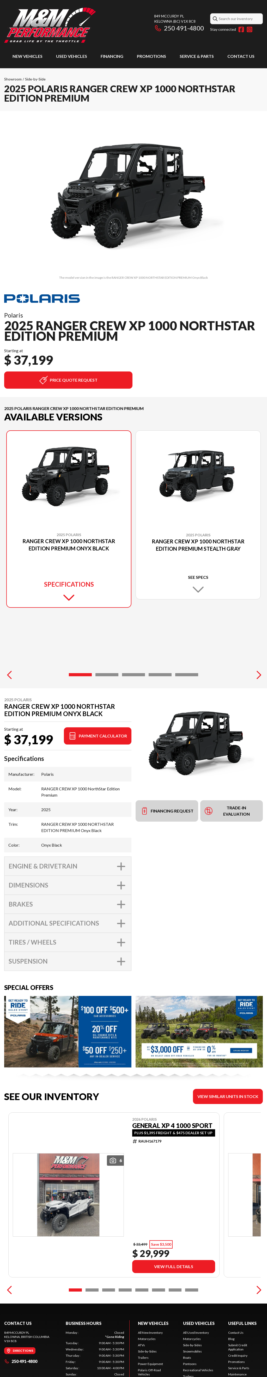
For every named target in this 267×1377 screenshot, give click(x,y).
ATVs (141, 1345)
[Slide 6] (158, 1290)
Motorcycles (147, 1339)
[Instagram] (249, 29)
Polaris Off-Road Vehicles (149, 1372)
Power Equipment (150, 1364)
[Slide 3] (133, 674)
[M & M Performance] (50, 25)
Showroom (13, 79)
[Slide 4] (160, 674)
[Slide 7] (175, 1290)
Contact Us (240, 56)
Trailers (143, 1358)
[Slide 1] (80, 674)
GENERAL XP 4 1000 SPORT (172, 1125)
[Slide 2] (106, 674)
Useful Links (242, 1323)
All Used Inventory (196, 1333)
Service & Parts (197, 56)
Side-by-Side (35, 79)
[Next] (257, 674)
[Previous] (9, 674)
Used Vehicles (71, 56)
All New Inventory (150, 1333)
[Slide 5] (186, 674)
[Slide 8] (191, 1290)
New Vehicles (28, 56)
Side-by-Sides (147, 1351)
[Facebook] (241, 29)
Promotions (151, 56)
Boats (187, 1358)
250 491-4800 (179, 28)
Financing (112, 56)
